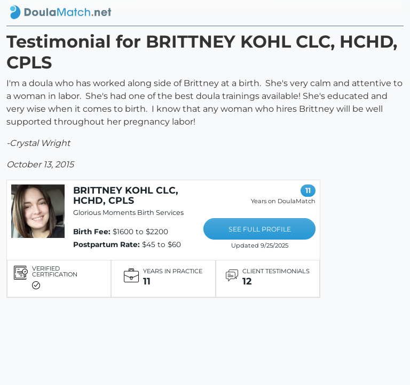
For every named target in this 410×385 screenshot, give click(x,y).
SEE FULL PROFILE (259, 229)
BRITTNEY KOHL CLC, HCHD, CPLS (125, 195)
